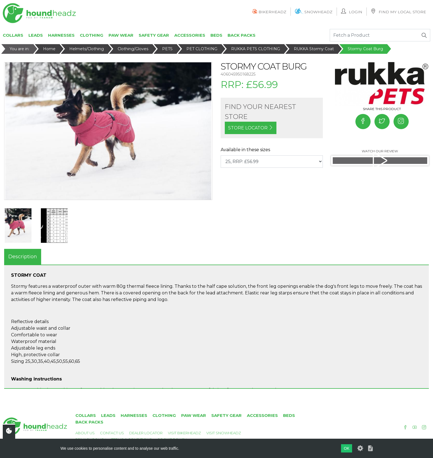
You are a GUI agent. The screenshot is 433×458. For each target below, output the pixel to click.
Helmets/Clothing (86, 48)
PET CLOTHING (201, 48)
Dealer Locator (146, 433)
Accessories (189, 35)
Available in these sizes (245, 149)
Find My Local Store (398, 11)
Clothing (91, 35)
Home (49, 48)
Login (351, 11)
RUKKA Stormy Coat (314, 48)
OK (346, 448)
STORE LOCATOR (250, 128)
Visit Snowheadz (223, 433)
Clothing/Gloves (133, 48)
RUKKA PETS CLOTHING (255, 48)
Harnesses (61, 35)
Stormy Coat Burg (365, 48)
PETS (167, 48)
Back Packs (241, 35)
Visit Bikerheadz (184, 433)
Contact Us (112, 433)
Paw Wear (121, 35)
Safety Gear (154, 35)
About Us (85, 433)
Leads (35, 35)
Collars (13, 35)
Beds (216, 35)
